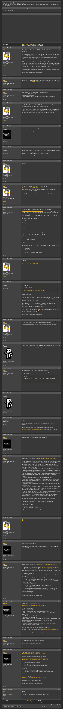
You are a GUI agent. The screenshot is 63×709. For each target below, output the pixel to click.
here (58, 55)
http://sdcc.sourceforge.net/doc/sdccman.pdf (32, 211)
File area (12, 8)
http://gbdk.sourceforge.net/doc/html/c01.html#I (33, 429)
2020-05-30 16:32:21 (7, 281)
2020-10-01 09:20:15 (7, 517)
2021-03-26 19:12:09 (7, 649)
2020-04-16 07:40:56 (7, 102)
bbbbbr (5, 128)
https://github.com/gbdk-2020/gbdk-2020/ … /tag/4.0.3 (34, 653)
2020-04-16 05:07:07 (7, 89)
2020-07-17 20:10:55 (7, 417)
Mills (4, 284)
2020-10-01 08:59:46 (7, 455)
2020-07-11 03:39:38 (7, 392)
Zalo (4, 49)
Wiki (8, 8)
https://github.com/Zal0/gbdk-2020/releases (32, 263)
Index (4, 8)
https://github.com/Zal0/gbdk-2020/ (51, 629)
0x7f (4, 345)
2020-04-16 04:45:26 (7, 78)
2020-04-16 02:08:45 (7, 47)
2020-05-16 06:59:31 (7, 258)
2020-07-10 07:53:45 (7, 343)
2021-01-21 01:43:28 (7, 601)
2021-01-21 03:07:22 (7, 637)
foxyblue (5, 420)
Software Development (31, 44)
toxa (4, 80)
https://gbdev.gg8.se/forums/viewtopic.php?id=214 (41, 81)
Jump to (12, 705)
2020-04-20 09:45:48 (7, 184)
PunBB (58, 704)
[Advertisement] (32, 28)
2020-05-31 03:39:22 (7, 319)
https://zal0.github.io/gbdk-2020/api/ (49, 567)
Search (22, 8)
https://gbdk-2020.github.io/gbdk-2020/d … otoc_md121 (35, 677)
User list (18, 8)
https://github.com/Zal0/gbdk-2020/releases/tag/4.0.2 (34, 605)
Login (32, 8)
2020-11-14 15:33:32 (7, 562)
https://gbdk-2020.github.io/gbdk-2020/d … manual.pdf (35, 659)
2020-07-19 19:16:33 (7, 434)
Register (28, 8)
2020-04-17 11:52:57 (7, 146)
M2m (4, 691)
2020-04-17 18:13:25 (7, 160)
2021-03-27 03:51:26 (7, 689)
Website (4, 65)
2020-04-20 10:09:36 (7, 207)
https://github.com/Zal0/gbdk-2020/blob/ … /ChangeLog (35, 187)
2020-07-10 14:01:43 (7, 368)
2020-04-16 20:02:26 (7, 125)
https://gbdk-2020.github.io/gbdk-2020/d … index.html (35, 658)
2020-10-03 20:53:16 (7, 541)
